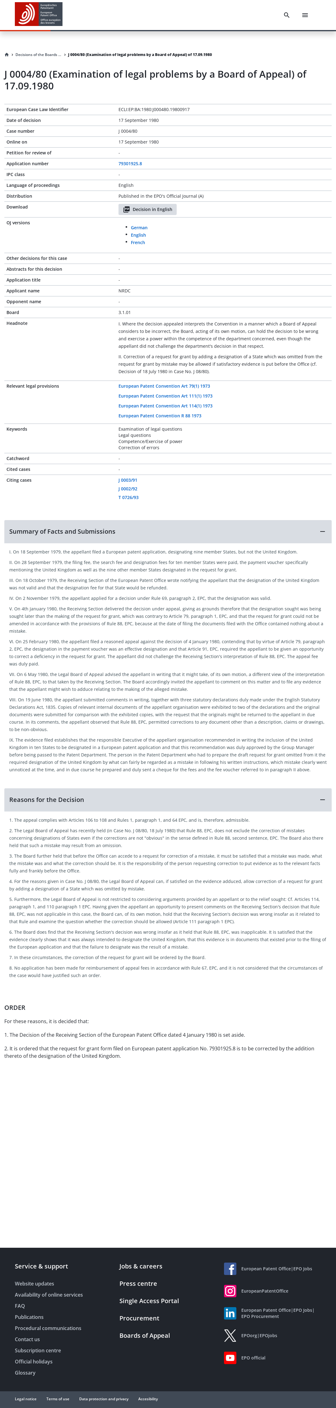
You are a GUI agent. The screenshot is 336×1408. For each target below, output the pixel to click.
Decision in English (147, 209)
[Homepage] (6, 54)
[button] (168, 531)
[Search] (287, 15)
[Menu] (305, 15)
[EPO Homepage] (38, 15)
